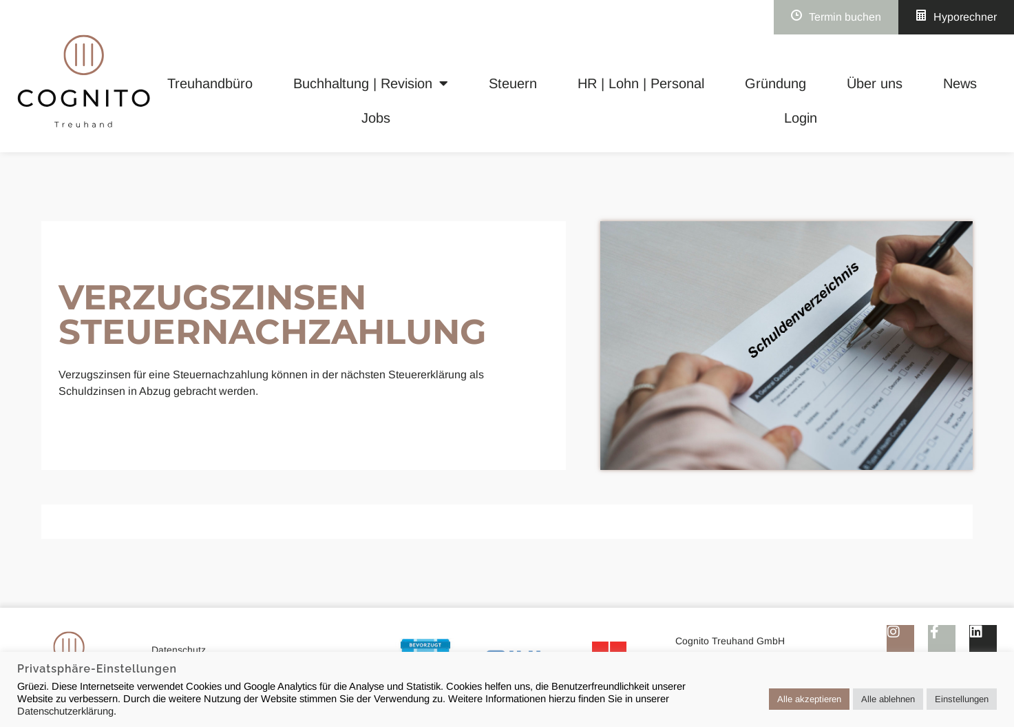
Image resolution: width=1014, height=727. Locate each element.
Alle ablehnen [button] (888, 699)
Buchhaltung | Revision (370, 83)
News (960, 83)
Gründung (775, 83)
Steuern (513, 83)
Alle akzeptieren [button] (809, 699)
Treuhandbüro (210, 83)
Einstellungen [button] (962, 699)
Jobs (375, 117)
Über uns (874, 83)
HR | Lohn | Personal (641, 83)
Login (800, 117)
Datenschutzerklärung (65, 711)
